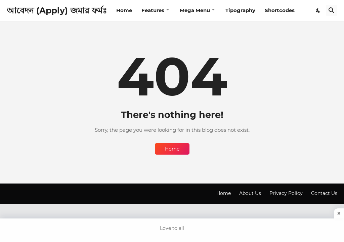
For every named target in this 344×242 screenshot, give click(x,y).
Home (124, 10)
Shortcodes (280, 10)
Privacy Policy (286, 193)
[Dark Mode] (318, 10)
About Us (250, 193)
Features (152, 10)
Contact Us (324, 193)
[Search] (331, 10)
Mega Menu (195, 10)
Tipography (240, 10)
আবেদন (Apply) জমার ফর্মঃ (57, 10)
